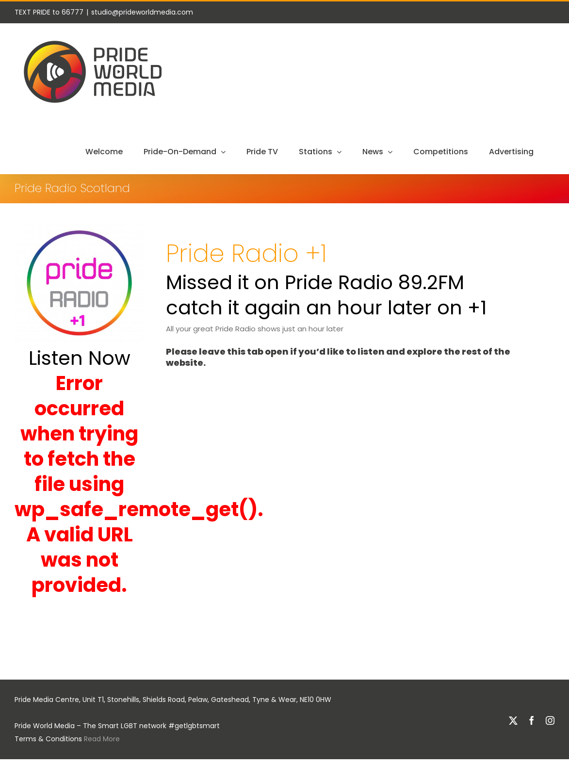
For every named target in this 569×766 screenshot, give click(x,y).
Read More (102, 739)
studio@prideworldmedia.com (142, 12)
